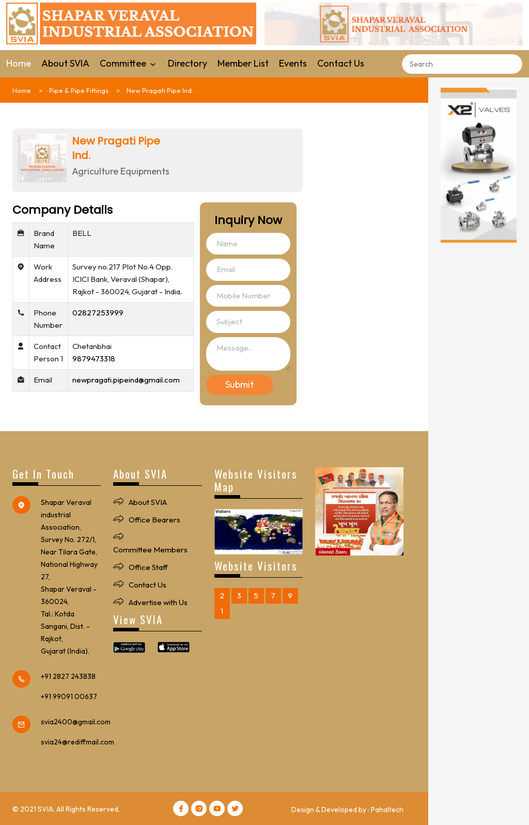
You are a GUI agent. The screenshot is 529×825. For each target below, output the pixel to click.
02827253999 (97, 313)
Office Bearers (154, 520)
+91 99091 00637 (69, 696)
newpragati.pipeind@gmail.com (126, 380)
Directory (187, 63)
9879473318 (93, 358)
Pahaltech (387, 809)
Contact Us (340, 63)
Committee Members (150, 549)
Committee (129, 63)
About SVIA (65, 63)
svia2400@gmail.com (76, 721)
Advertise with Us (158, 602)
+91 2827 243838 (68, 676)
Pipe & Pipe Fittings (78, 90)
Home (18, 63)
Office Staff (148, 567)
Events (293, 63)
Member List (243, 63)
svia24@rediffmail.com (77, 742)
